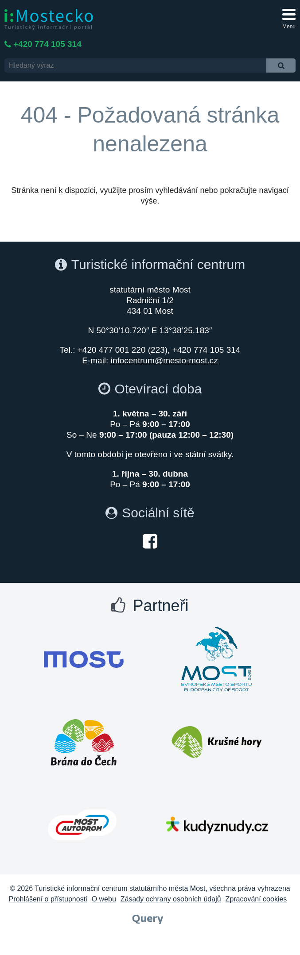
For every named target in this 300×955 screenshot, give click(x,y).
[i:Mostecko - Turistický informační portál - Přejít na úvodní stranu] (48, 19)
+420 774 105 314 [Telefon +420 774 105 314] (47, 44)
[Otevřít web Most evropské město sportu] (217, 659)
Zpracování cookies (256, 899)
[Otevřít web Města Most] (84, 659)
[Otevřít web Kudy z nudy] (216, 825)
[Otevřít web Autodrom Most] (82, 825)
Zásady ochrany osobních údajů (171, 899)
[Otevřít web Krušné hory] (217, 742)
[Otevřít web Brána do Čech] (84, 742)
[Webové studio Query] (148, 918)
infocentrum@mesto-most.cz (164, 360)
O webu (104, 899)
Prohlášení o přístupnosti (48, 899)
